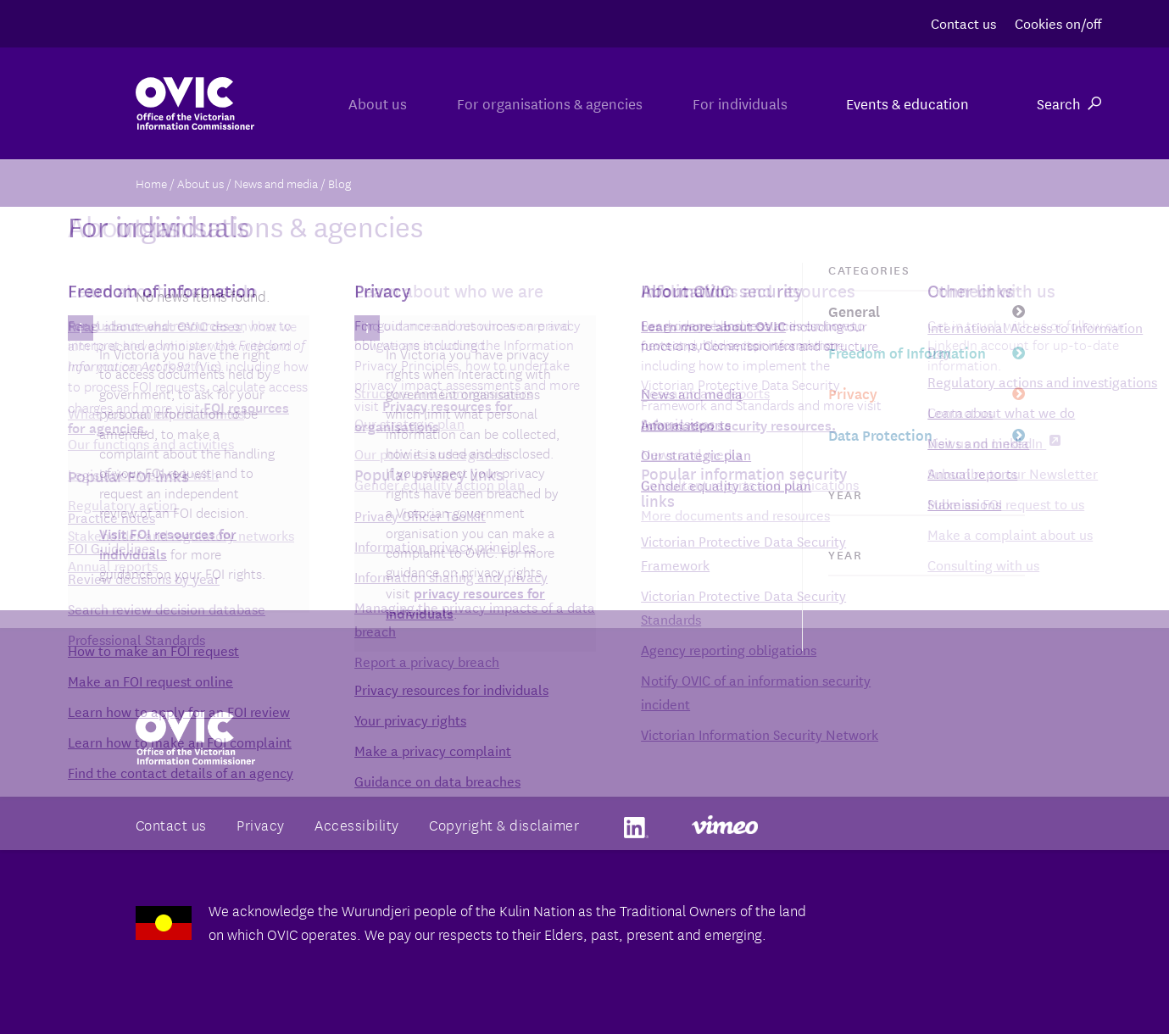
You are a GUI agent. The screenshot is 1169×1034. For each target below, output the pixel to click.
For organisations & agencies (522, 103)
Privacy (852, 392)
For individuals (730, 103)
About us (332, 103)
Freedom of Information (907, 352)
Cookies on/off (1058, 22)
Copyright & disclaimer (504, 824)
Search (1069, 103)
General (854, 310)
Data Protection (880, 434)
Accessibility (357, 824)
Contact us (963, 22)
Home (151, 183)
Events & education (907, 103)
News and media (276, 183)
